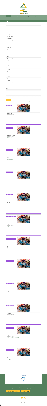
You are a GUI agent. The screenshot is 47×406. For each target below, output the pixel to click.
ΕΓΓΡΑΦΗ (26, 13)
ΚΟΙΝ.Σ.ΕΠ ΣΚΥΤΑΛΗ (9, 359)
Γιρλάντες (9, 157)
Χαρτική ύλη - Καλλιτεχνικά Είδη (11, 82)
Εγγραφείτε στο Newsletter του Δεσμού (13, 391)
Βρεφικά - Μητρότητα (9, 38)
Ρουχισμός (8, 74)
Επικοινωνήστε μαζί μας (25, 391)
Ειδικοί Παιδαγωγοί (9, 43)
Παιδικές (8, 335)
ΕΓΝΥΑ (8, 226)
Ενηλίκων (9, 291)
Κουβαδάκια (9, 113)
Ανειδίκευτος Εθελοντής (10, 36)
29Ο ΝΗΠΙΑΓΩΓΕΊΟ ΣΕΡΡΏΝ (10, 115)
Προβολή (8, 99)
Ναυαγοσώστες (9, 63)
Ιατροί (7, 54)
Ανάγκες (8, 16)
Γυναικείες (9, 224)
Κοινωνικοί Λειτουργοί (10, 58)
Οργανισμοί (13, 16)
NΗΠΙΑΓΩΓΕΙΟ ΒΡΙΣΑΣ (10, 137)
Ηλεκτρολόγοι (8, 49)
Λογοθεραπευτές (9, 60)
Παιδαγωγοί (8, 69)
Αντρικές (8, 246)
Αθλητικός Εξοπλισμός (10, 34)
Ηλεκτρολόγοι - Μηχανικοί (10, 51)
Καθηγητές (8, 56)
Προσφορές (28, 16)
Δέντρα (8, 202)
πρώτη (18, 101)
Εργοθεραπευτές (9, 47)
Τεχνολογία (8, 76)
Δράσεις (18, 16)
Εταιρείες (34, 16)
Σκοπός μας (39, 16)
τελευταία (28, 101)
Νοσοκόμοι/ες (8, 65)
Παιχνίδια (8, 71)
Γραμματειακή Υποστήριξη (10, 40)
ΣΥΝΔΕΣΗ (21, 13)
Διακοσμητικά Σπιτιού (11, 135)
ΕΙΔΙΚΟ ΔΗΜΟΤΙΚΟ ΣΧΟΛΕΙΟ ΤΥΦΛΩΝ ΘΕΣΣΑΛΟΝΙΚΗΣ (14, 315)
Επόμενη (25, 101)
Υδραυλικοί (8, 80)
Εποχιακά (8, 45)
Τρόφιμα (8, 78)
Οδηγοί (7, 67)
